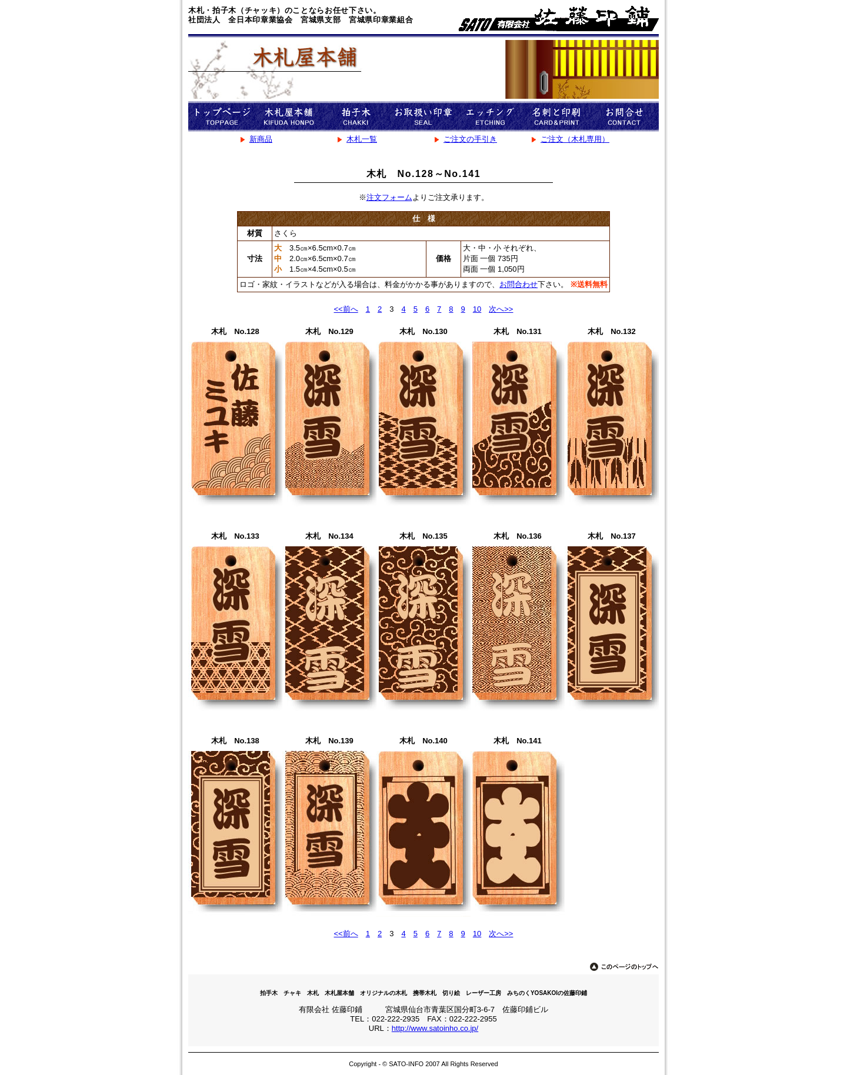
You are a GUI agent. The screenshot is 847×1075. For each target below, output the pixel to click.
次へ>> (501, 309)
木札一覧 (361, 139)
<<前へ (346, 309)
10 (477, 309)
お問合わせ (518, 284)
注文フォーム (389, 197)
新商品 (260, 139)
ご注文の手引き (470, 139)
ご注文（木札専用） (575, 139)
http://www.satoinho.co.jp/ (435, 1028)
